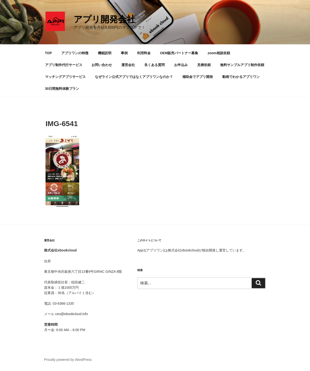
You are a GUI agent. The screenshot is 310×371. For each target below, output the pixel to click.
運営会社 (128, 65)
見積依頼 (204, 65)
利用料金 (144, 53)
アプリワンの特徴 (74, 53)
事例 (124, 53)
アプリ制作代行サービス (63, 65)
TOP (48, 53)
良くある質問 (154, 65)
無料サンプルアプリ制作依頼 (242, 65)
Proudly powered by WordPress (68, 360)
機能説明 (104, 53)
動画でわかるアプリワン (241, 77)
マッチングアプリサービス (65, 77)
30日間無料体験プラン (62, 89)
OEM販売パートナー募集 (179, 53)
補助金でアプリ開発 (197, 77)
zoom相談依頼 (219, 53)
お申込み (181, 65)
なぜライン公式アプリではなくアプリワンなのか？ (134, 77)
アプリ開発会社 (104, 19)
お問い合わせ (102, 65)
